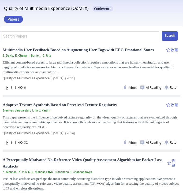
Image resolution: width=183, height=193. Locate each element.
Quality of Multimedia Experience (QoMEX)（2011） (40, 78)
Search (170, 36)
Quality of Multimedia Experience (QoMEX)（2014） (40, 133)
